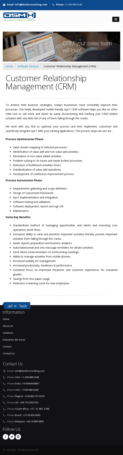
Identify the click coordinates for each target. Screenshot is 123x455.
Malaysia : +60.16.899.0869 (29, 421)
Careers (7, 346)
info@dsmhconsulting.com (30, 371)
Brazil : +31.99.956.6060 (27, 415)
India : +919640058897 (27, 383)
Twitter (12, 437)
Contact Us (9, 353)
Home (9, 66)
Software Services (28, 66)
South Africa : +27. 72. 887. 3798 (32, 408)
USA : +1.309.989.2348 (27, 377)
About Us (8, 326)
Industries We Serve (14, 339)
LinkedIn (18, 437)
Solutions (8, 332)
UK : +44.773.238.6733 (26, 402)
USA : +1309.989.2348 (26, 389)
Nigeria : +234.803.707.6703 (30, 396)
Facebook (5, 437)
